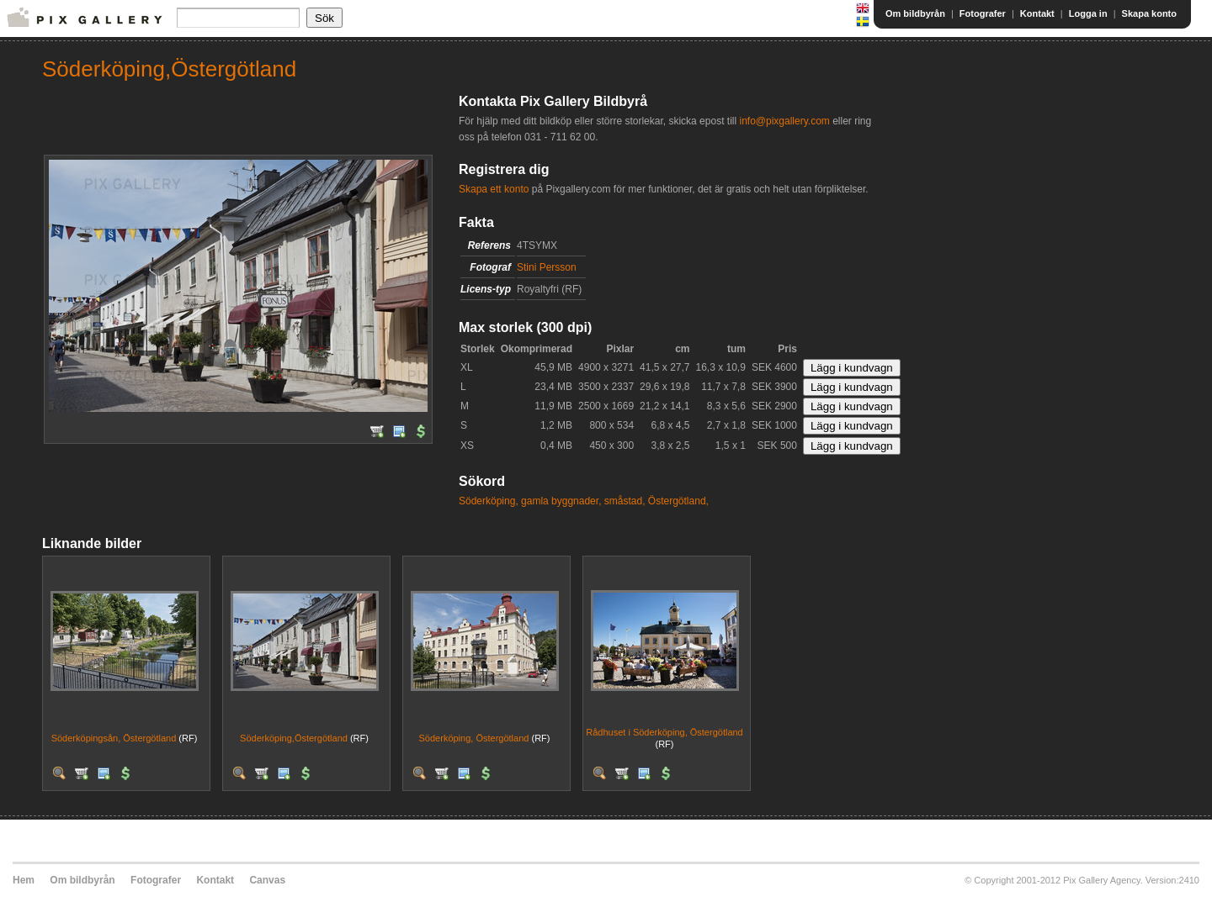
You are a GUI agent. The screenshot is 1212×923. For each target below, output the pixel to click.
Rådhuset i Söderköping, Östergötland (664, 732)
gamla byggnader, (561, 501)
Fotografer (983, 13)
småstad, (625, 501)
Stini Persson (547, 267)
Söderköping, (488, 501)
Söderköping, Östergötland (474, 738)
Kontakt (1037, 13)
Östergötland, (678, 501)
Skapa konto (1149, 13)
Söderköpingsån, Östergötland (114, 738)
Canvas (267, 880)
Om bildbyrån (915, 13)
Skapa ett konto (494, 189)
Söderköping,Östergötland (294, 738)
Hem (24, 880)
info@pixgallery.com (784, 121)
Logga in (1088, 13)
